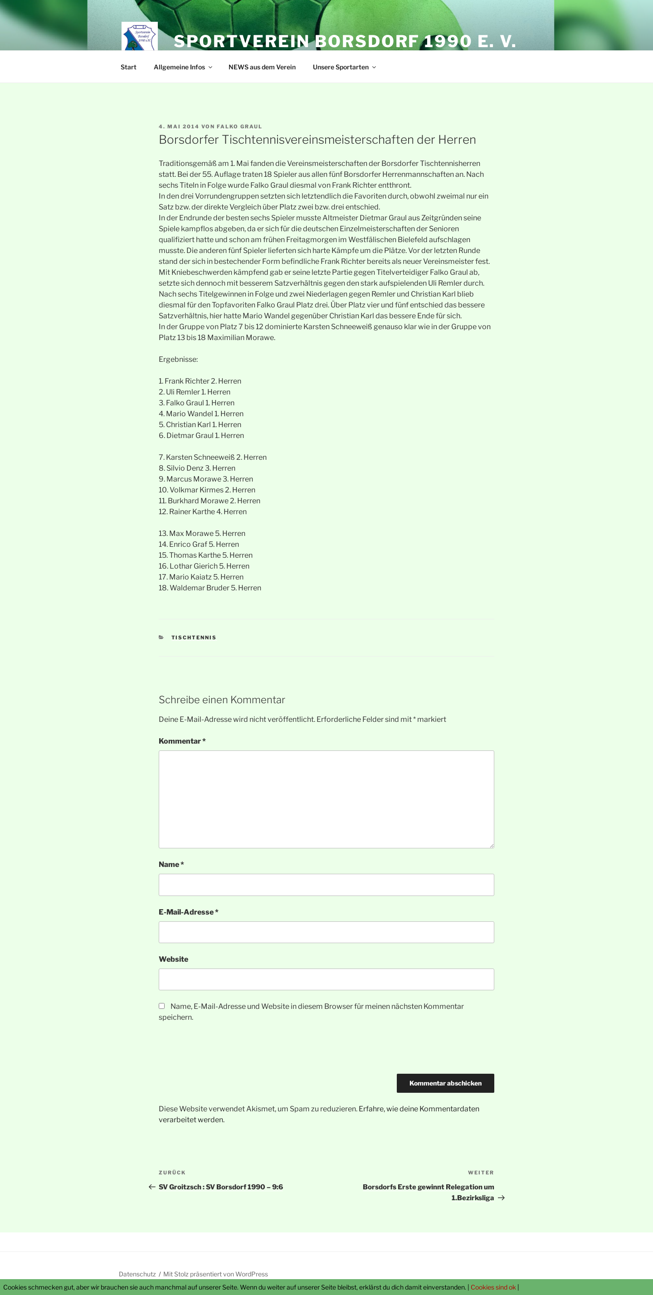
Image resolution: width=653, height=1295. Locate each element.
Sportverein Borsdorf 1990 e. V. (345, 41)
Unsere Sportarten (345, 67)
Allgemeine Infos (184, 67)
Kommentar (182, 741)
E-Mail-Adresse (189, 912)
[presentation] (228, 1051)
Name (171, 864)
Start (128, 67)
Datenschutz (137, 1274)
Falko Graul (240, 126)
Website (173, 959)
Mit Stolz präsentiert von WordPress (215, 1274)
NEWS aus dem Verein (262, 67)
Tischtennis (194, 637)
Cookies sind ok (493, 1287)
